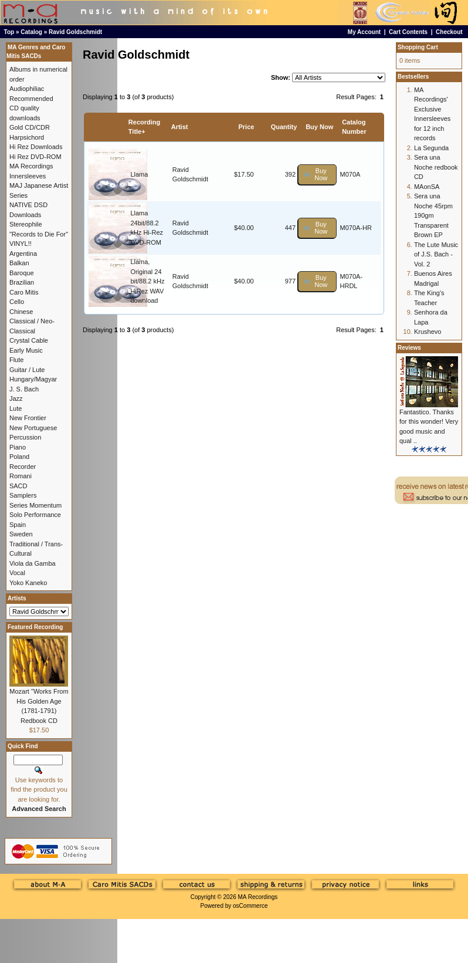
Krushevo (427, 331)
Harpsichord (26, 137)
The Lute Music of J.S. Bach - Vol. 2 (436, 254)
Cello (16, 301)
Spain (17, 524)
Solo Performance (35, 514)
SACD (18, 485)
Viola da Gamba (32, 563)
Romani (20, 475)
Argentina (23, 253)
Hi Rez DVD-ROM (35, 156)
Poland (19, 456)
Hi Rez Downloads (35, 146)
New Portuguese (33, 427)
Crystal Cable (28, 340)
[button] (317, 174)
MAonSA (426, 186)
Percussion (25, 437)
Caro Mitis (24, 292)
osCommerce (250, 906)
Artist (179, 126)
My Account (364, 32)
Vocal (17, 572)
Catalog (31, 32)
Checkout (449, 32)
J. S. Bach (24, 389)
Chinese (21, 311)
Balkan (19, 262)
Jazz (16, 398)
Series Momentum (35, 505)
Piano (17, 447)
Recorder (22, 466)
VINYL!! (20, 243)
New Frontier (27, 417)
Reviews (409, 347)
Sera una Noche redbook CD (436, 167)
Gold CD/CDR (29, 127)
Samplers (22, 495)
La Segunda (431, 147)
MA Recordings (257, 897)
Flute (16, 359)
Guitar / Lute (27, 369)
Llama (139, 174)
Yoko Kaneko (28, 582)
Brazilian (21, 282)
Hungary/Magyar (33, 379)
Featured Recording (35, 627)
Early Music (26, 350)
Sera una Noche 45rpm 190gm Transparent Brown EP (433, 215)
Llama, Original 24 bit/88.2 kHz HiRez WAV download (147, 281)
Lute (15, 408)
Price (246, 126)
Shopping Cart (418, 47)
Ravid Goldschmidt (75, 32)
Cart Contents (408, 32)
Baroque (21, 272)
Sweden (21, 534)
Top (9, 32)
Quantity (284, 126)
